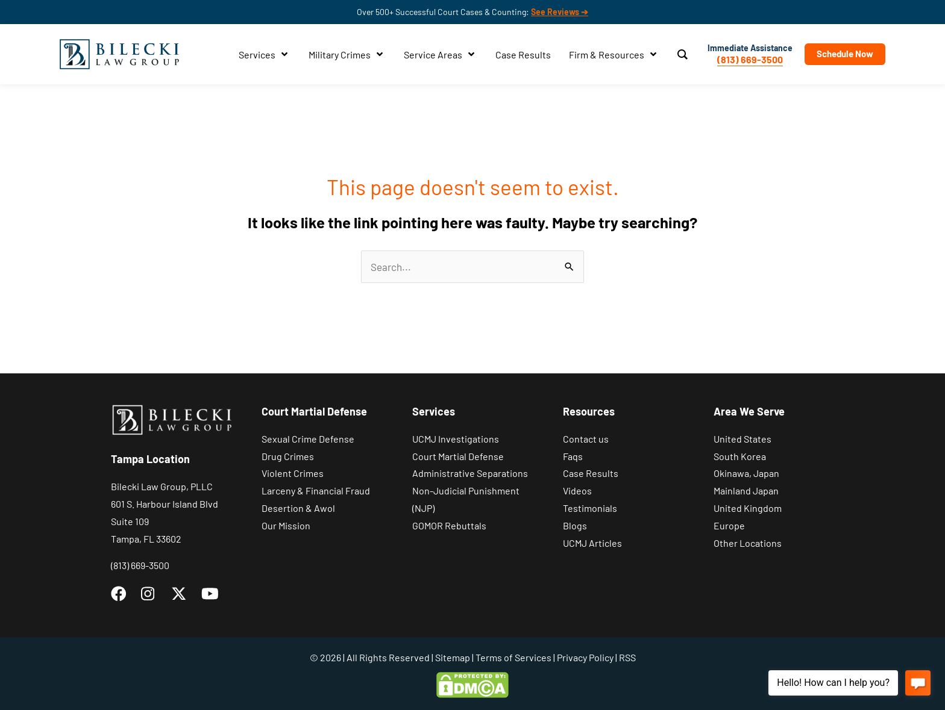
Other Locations (748, 543)
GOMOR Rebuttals (449, 525)
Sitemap (452, 657)
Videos (577, 490)
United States (742, 438)
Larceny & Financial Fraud (316, 490)
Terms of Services (513, 657)
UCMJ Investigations (455, 438)
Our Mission (286, 525)
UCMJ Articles (592, 543)
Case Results (590, 473)
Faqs (573, 456)
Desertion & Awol (298, 508)
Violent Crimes (293, 473)
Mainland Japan (746, 490)
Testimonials (590, 508)
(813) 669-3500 (750, 59)
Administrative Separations (470, 473)
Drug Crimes (288, 456)
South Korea (740, 456)
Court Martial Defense (458, 456)
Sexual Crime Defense (308, 438)
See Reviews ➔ (559, 12)
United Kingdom (748, 508)
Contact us (586, 438)
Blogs (575, 525)
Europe (729, 525)
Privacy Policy (585, 657)
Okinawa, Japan (746, 473)
